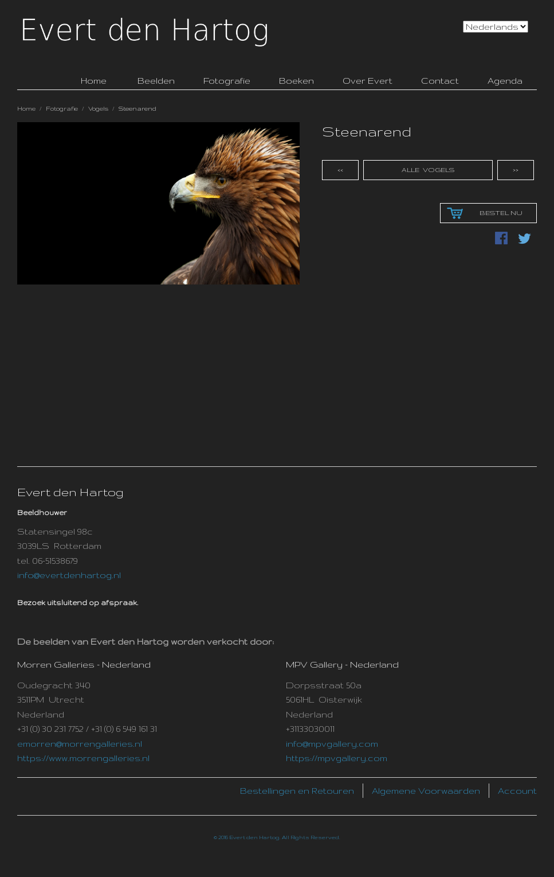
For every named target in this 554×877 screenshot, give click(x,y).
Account (517, 791)
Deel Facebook (502, 239)
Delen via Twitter (525, 239)
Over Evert (367, 80)
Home (26, 108)
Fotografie (226, 80)
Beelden (156, 80)
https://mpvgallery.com (336, 758)
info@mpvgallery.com (332, 744)
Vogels (98, 108)
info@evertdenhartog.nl (69, 575)
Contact (440, 80)
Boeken (296, 80)
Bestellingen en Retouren (297, 791)
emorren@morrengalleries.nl (79, 744)
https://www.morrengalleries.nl (83, 758)
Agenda (505, 80)
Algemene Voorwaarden (426, 791)
